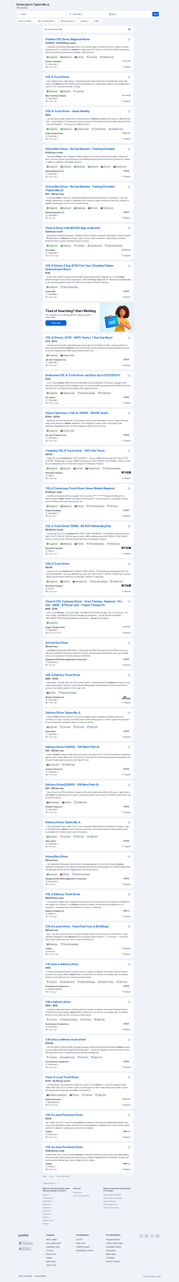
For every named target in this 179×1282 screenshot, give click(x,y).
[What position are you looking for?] (41, 14)
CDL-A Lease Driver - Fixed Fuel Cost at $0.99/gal (77, 926)
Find (156, 14)
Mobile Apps (111, 1254)
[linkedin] (157, 1236)
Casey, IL (46, 1195)
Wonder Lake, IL (48, 1220)
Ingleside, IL (47, 1208)
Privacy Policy (40, 1276)
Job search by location (81, 1196)
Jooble (158, 1276)
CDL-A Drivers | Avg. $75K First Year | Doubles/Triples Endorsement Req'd (79, 267)
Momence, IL (47, 1204)
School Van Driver (56, 642)
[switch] (130, 29)
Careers (49, 1258)
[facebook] (141, 1236)
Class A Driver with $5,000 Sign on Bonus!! (72, 228)
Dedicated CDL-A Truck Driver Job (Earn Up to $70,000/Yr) (82, 375)
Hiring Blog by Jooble (84, 1250)
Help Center (51, 1261)
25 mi (112, 14)
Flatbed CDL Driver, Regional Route (67, 39)
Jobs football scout (110, 1204)
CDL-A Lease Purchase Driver (64, 1115)
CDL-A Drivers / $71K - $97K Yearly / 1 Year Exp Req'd (78, 337)
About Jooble (51, 1239)
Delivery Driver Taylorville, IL (63, 712)
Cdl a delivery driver (58, 1001)
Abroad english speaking (112, 1195)
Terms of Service (25, 1276)
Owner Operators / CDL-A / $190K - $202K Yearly (76, 413)
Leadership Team (53, 1247)
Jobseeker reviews (113, 1247)
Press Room (51, 1254)
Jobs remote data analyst (112, 1198)
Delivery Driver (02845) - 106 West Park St (72, 747)
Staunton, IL (47, 1214)
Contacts (50, 1250)
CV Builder (110, 1258)
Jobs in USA (51, 1265)
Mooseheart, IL (48, 1198)
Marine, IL (46, 1217)
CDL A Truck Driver (57, 77)
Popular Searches (113, 1239)
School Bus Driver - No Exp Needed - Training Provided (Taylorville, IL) (80, 188)
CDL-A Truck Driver (57, 563)
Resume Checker (113, 1261)
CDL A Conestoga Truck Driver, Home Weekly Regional (80, 488)
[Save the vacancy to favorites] (129, 39)
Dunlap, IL (46, 1224)
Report (126, 67)
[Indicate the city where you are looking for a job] (92, 14)
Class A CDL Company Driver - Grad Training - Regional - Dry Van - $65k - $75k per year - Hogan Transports (83, 603)
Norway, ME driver (109, 1201)
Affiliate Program (83, 1247)
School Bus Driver (56, 856)
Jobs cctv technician (111, 1208)
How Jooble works (53, 1243)
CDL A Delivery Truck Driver (62, 675)
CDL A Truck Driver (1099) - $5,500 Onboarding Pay (78, 526)
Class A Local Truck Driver (62, 1077)
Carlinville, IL (47, 1211)
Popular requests (51, 1183)
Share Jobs (80, 1243)
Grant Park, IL (47, 1201)
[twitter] (152, 1236)
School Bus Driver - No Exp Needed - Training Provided (80, 149)
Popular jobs (77, 1192)
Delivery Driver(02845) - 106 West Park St (72, 784)
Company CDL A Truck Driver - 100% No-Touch (75, 450)
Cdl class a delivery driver (61, 964)
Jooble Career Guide (114, 1243)
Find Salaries (111, 1250)
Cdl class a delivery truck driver (65, 1039)
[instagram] (146, 1236)
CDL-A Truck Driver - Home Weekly (67, 111)
